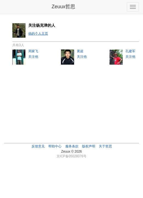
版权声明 (88, 146)
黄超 (80, 51)
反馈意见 (38, 146)
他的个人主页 (38, 33)
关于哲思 (105, 146)
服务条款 (71, 146)
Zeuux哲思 (63, 6)
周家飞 (33, 51)
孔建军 (130, 51)
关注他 (33, 57)
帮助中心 (54, 146)
